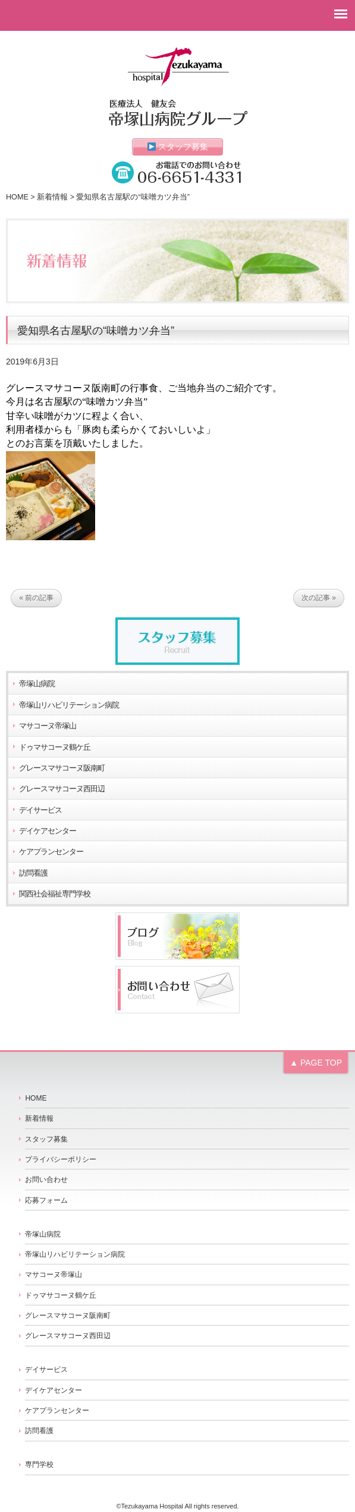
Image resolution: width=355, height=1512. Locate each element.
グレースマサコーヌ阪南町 (62, 768)
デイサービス (40, 810)
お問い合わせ (46, 1179)
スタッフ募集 (178, 146)
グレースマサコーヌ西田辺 (62, 789)
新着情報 (52, 197)
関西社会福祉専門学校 (54, 894)
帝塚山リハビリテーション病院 (69, 705)
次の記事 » (318, 598)
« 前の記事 (36, 598)
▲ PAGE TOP (316, 1062)
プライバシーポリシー (60, 1159)
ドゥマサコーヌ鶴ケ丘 (54, 747)
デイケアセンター (47, 831)
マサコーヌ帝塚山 (47, 726)
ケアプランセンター (51, 852)
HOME (17, 197)
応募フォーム (46, 1200)
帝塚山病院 (37, 684)
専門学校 (39, 1464)
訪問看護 (33, 873)
